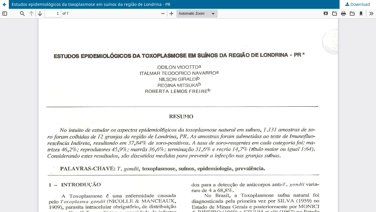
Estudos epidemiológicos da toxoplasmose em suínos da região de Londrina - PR (91, 4)
